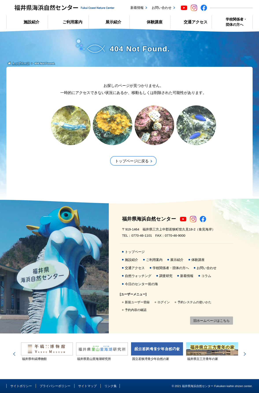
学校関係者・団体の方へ (236, 21)
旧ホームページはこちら (211, 320)
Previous (15, 354)
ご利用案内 (72, 22)
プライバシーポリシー (55, 386)
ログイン (163, 302)
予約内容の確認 (135, 310)
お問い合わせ (162, 7)
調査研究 (165, 276)
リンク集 (110, 386)
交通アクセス (195, 22)
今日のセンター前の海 (141, 284)
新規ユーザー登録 (137, 302)
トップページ (135, 252)
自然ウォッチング (138, 276)
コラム (206, 276)
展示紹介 (113, 22)
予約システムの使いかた (194, 302)
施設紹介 (31, 22)
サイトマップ (87, 386)
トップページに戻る (132, 161)
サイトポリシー (21, 386)
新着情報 (137, 7)
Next (244, 354)
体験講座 (155, 22)
